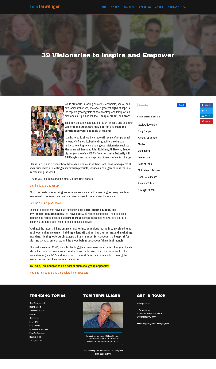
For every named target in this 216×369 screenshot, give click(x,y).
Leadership (144, 157)
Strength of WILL (147, 190)
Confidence (144, 151)
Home (103, 7)
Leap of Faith (145, 164)
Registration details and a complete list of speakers (58, 273)
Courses (129, 7)
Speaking (145, 7)
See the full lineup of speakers (46, 203)
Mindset (142, 144)
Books (115, 7)
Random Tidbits (146, 183)
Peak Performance (147, 177)
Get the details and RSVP (44, 185)
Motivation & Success (149, 170)
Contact (173, 7)
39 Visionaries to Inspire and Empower (108, 55)
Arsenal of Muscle (147, 137)
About (159, 7)
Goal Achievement (147, 124)
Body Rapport (145, 131)
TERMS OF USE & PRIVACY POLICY (129, 365)
